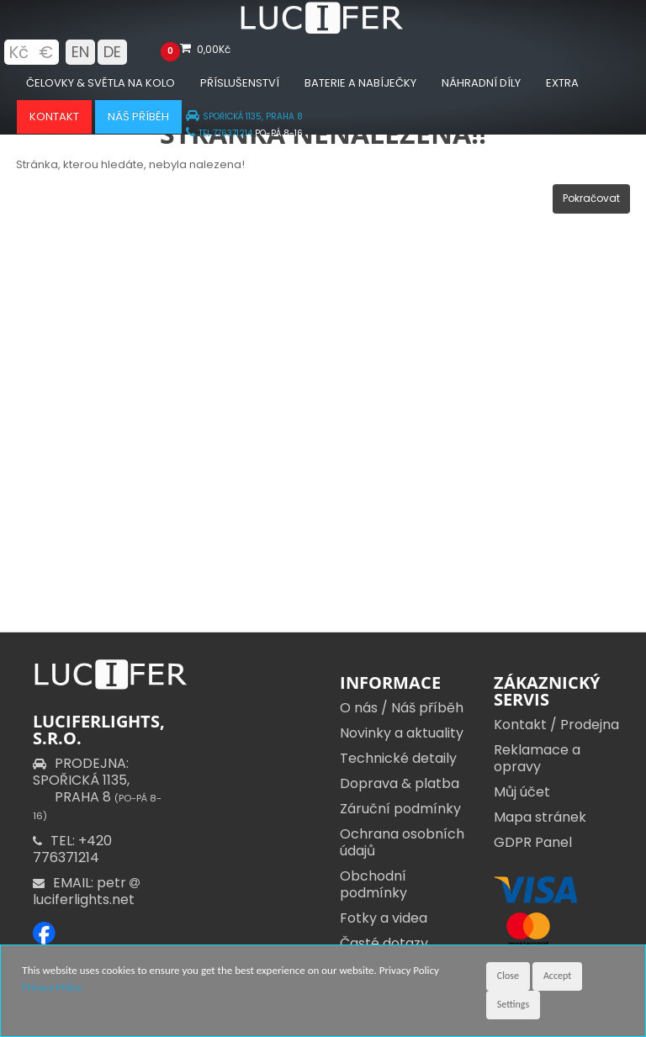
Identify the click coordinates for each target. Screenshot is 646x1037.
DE (112, 51)
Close (508, 975)
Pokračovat (591, 198)
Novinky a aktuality (401, 733)
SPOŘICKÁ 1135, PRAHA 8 (244, 116)
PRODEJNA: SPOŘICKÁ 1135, (97, 788)
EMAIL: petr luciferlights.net (88, 891)
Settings (513, 1004)
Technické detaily (398, 758)
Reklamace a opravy (537, 758)
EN (80, 51)
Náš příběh (138, 116)
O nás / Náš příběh (401, 707)
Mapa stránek (540, 817)
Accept (557, 975)
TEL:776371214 (219, 133)
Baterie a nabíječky (360, 83)
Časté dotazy (384, 943)
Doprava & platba (399, 783)
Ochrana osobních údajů (402, 842)
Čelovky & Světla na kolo (100, 83)
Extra (562, 83)
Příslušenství (239, 83)
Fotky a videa (383, 918)
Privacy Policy (52, 987)
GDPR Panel (533, 842)
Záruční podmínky (400, 808)
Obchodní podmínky (373, 884)
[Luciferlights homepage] (323, 30)
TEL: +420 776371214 (72, 849)
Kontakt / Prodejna (556, 724)
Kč (18, 52)
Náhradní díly (481, 83)
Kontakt (54, 116)
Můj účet (522, 792)
